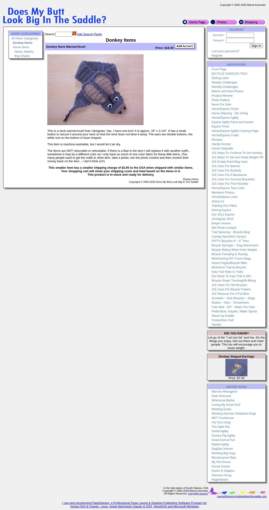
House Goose (220, 466)
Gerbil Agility (219, 431)
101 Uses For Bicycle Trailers (231, 289)
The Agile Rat (220, 426)
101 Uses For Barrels (225, 166)
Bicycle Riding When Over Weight (234, 249)
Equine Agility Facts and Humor (232, 122)
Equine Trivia (220, 126)
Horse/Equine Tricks (224, 109)
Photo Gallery (220, 100)
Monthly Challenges (224, 87)
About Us (217, 201)
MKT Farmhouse (222, 418)
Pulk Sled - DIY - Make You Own (233, 307)
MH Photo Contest (223, 227)
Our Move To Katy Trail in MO (231, 276)
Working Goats (221, 409)
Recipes (216, 139)
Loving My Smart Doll (225, 404)
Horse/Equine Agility (224, 117)
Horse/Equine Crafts (225, 135)
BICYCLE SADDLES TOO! (229, 73)
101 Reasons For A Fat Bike (230, 293)
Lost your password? (225, 51)
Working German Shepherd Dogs (233, 413)
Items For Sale (221, 104)
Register (217, 55)
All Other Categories (24, 38)
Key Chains (22, 56)
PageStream (219, 479)
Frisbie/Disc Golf (222, 320)
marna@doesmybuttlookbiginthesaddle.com (242, 496)
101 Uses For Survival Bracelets (233, 179)
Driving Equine (221, 210)
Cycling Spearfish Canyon (228, 236)
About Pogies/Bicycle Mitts (229, 263)
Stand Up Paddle (222, 315)
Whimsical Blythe (222, 400)
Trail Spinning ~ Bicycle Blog (230, 232)
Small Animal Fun (223, 440)
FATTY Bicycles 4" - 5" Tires (230, 241)
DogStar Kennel (222, 448)
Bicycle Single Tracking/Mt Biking (233, 280)
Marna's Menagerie (224, 391)
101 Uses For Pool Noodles (229, 183)
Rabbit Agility (220, 444)
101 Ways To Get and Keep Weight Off (237, 157)
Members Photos (222, 192)
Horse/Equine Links (224, 197)
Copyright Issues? (198, 493)
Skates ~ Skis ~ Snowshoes (230, 302)
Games (216, 324)
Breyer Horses (221, 223)
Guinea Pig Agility (223, 435)
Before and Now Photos (227, 91)
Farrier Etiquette (222, 148)
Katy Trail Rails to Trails (227, 271)
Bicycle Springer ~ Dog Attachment (234, 245)
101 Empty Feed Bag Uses (229, 161)
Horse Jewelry (23, 51)
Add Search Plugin (89, 34)
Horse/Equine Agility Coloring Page (234, 131)
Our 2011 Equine (222, 214)
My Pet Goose (221, 462)
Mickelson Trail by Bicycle (228, 267)
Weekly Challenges (224, 82)
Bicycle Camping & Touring (229, 254)
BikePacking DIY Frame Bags (231, 258)
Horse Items (21, 47)
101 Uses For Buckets (226, 170)
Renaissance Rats (223, 457)
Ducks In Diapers (222, 470)
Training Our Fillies (224, 205)
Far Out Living (221, 422)
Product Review (222, 95)
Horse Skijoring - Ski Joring (229, 113)
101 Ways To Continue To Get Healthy (236, 153)
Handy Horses (221, 144)
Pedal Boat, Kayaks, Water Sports (234, 311)
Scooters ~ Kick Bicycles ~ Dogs (233, 298)
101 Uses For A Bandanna (229, 175)
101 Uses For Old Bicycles (229, 285)
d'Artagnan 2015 (222, 219)
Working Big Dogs (223, 453)
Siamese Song (221, 475)
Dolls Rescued (221, 396)
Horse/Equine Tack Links (228, 188)
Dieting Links (220, 78)
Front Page (218, 69)
